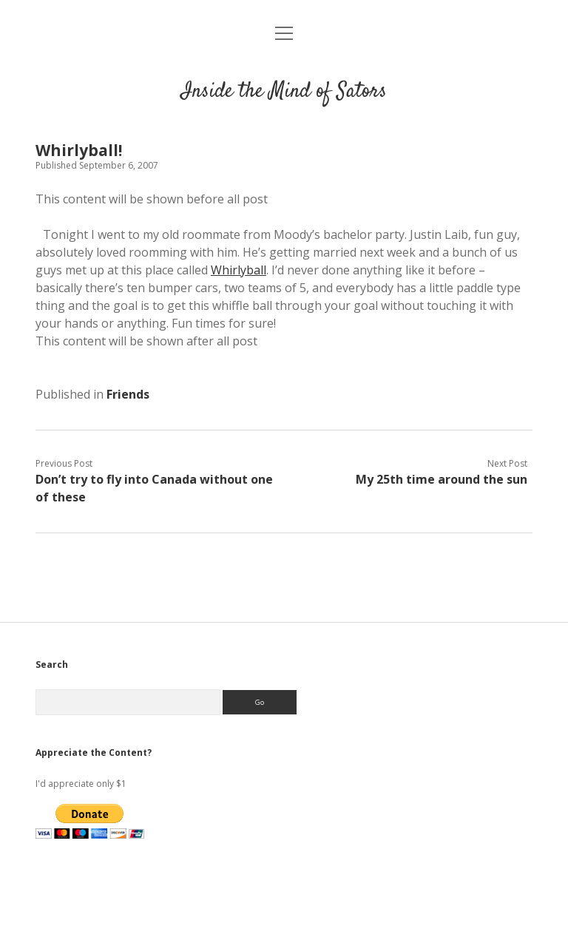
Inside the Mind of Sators (284, 91)
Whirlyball (238, 270)
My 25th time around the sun (441, 479)
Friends (127, 394)
